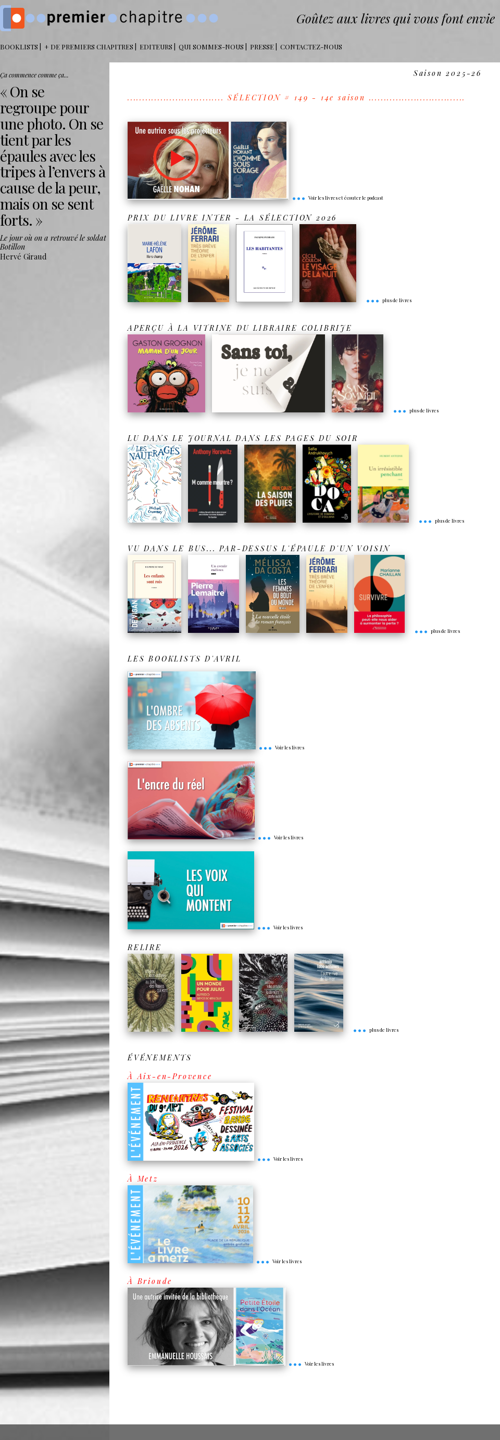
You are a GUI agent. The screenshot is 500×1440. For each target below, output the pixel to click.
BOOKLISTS (19, 46)
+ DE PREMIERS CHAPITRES (88, 46)
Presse (262, 46)
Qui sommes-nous (211, 46)
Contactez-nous (311, 46)
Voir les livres (281, 747)
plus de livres (388, 300)
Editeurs (156, 46)
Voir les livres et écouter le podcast (337, 197)
